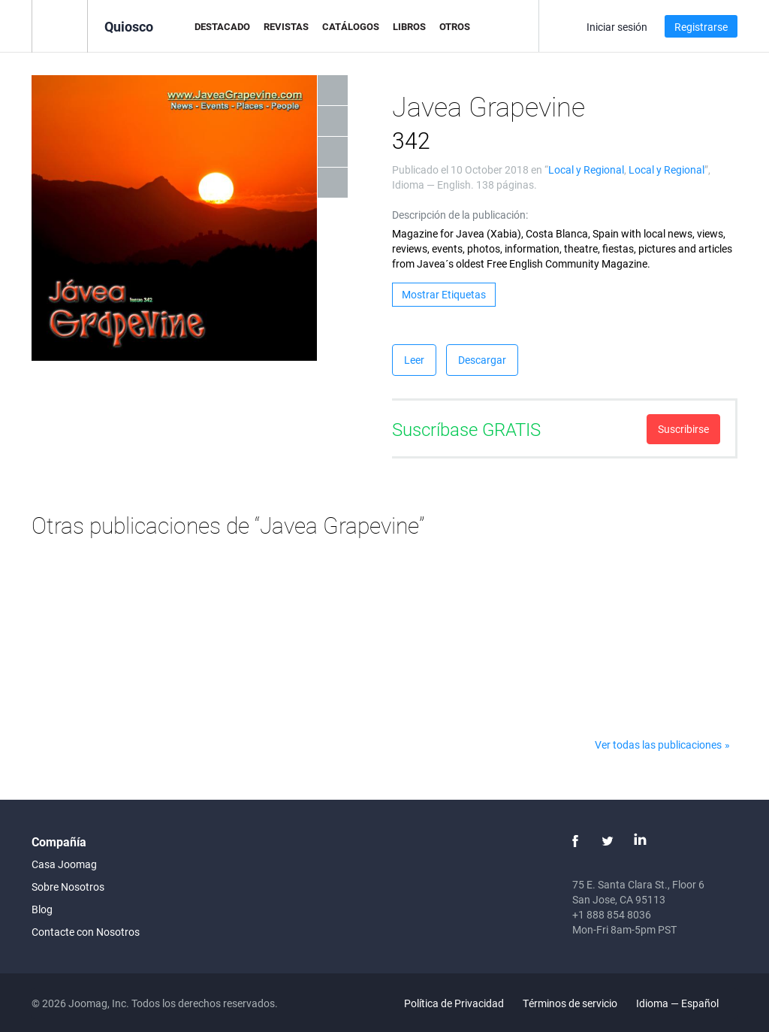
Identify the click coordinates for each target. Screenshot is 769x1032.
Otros (454, 26)
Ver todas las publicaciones (658, 744)
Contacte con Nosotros (86, 932)
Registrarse (701, 27)
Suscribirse (683, 429)
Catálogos (350, 26)
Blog (42, 909)
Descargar (482, 360)
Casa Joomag (64, 864)
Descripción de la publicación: (460, 214)
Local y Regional (586, 169)
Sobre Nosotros (68, 886)
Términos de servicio (570, 1003)
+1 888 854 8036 (611, 914)
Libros (409, 26)
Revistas (286, 26)
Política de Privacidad (454, 1003)
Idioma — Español (686, 1003)
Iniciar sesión (617, 27)
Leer (414, 360)
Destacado (222, 26)
